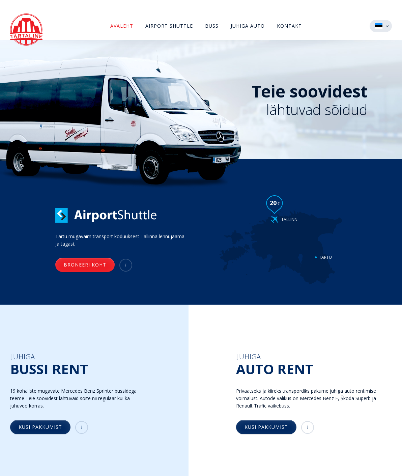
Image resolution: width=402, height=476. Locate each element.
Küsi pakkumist (40, 427)
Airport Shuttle (169, 26)
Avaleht (121, 26)
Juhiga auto (248, 26)
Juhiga (76, 364)
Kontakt (289, 26)
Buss (212, 26)
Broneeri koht (85, 264)
